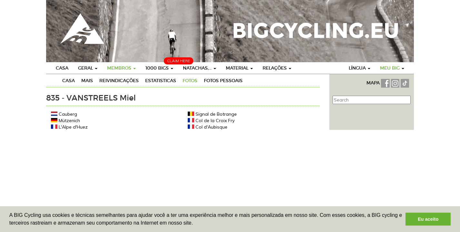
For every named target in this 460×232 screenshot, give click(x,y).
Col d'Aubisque (207, 127)
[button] (195, 224)
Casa (62, 68)
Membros (121, 68)
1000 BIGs (159, 68)
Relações (277, 68)
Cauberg (64, 114)
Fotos (190, 80)
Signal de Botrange (212, 114)
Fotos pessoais (223, 80)
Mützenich (65, 120)
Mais (87, 80)
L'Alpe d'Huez (69, 127)
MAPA (373, 83)
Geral (87, 68)
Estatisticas (160, 80)
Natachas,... (199, 68)
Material (239, 68)
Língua (359, 68)
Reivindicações (119, 80)
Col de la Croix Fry (211, 120)
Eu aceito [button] (428, 219)
